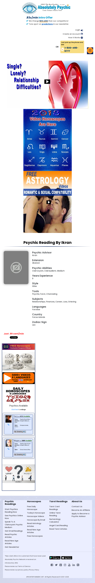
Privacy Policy (34, 570)
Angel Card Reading (58, 525)
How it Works (74, 37)
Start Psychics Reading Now (11, 510)
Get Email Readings (14, 531)
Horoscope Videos (35, 516)
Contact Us (77, 506)
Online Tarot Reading (55, 514)
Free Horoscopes (35, 536)
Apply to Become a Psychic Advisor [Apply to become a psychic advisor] (80, 515)
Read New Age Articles (11, 542)
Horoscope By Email (36, 520)
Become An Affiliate (81, 510)
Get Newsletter (12, 547)
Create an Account (71, 34)
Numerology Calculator (54, 520)
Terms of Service (24, 566)
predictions (47, 24)
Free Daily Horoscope (32, 507)
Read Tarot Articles (58, 529)
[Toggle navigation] (90, 50)
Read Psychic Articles (11, 535)
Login (77, 30)
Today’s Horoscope (36, 512)
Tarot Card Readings (54, 507)
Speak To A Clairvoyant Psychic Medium (14, 524)
